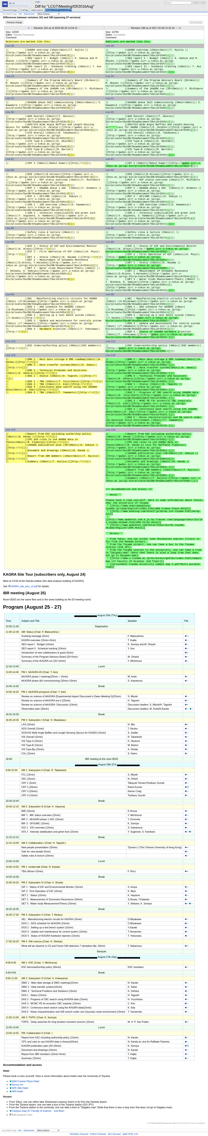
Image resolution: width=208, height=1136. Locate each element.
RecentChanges (10, 10)
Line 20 (10, 46)
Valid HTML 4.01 (130, 1134)
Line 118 (10, 355)
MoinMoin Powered (79, 1134)
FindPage (24, 10)
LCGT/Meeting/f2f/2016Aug (58, 10)
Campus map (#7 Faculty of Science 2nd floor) (38, 1111)
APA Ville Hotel (20, 1088)
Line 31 (10, 98)
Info (20, 14)
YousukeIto (119, 34)
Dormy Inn (17, 1084)
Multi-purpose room (21, 1114)
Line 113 (10, 341)
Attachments (29, 14)
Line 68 (10, 170)
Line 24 (10, 76)
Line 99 (10, 294)
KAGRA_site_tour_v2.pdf (24, 586)
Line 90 (10, 242)
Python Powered (98, 1134)
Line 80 (10, 228)
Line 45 (10, 112)
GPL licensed (114, 1134)
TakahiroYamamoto (23, 34)
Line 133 (10, 429)
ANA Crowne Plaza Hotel (25, 1081)
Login (37, 2)
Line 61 (10, 159)
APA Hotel (17, 1091)
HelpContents (37, 10)
